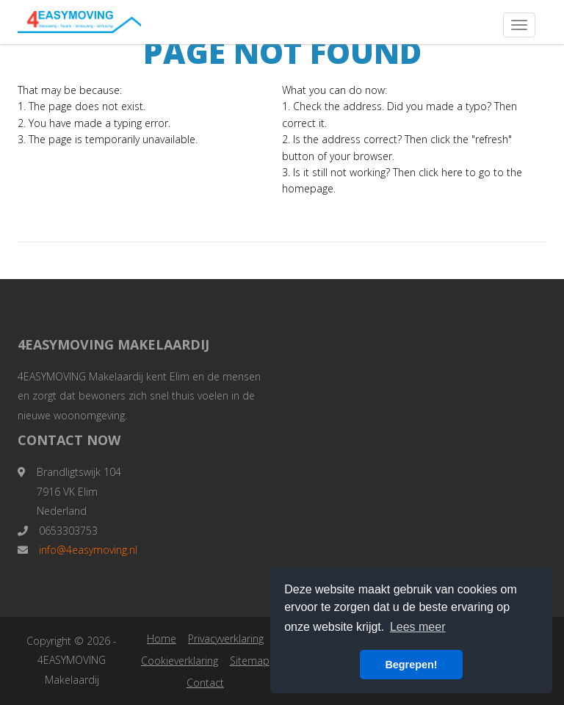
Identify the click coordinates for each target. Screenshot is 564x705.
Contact (205, 683)
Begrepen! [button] (411, 664)
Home (161, 639)
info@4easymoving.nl (88, 550)
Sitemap (250, 661)
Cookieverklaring (179, 661)
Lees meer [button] (418, 627)
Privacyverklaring (226, 639)
